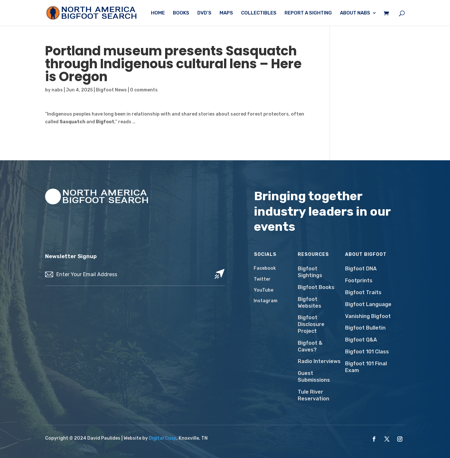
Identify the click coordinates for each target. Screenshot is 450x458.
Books (181, 13)
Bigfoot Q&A (361, 340)
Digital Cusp (162, 438)
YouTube (263, 290)
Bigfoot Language (368, 304)
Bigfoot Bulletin (365, 328)
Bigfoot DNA (361, 269)
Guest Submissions (314, 376)
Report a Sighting (308, 13)
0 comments (144, 90)
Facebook (265, 268)
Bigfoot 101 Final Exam (366, 366)
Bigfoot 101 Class (367, 352)
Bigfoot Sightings (310, 272)
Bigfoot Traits (363, 292)
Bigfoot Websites (309, 302)
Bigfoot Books (316, 287)
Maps (226, 13)
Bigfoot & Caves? (310, 346)
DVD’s (204, 13)
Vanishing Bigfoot (368, 316)
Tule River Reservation (313, 395)
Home (158, 13)
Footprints (358, 280)
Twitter (262, 279)
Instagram (265, 301)
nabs (57, 90)
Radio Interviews (319, 361)
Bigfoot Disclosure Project (311, 324)
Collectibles (259, 13)
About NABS (355, 13)
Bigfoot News (111, 90)
